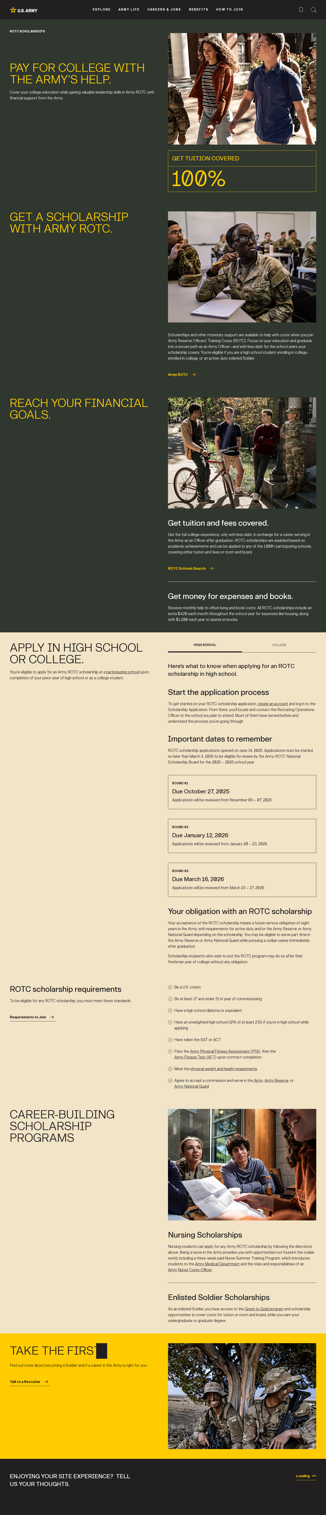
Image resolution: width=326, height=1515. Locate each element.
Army (258, 1080)
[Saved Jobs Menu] (301, 9)
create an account (273, 703)
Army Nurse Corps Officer (190, 1270)
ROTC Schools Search (191, 568)
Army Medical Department (217, 1264)
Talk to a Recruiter (30, 1381)
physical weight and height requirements (223, 1069)
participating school (122, 672)
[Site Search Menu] (313, 9)
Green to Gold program (264, 1309)
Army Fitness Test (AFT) (195, 1057)
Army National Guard (191, 1086)
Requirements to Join (32, 1017)
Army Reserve (277, 1080)
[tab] (205, 647)
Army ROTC (182, 374)
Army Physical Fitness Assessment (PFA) (225, 1051)
